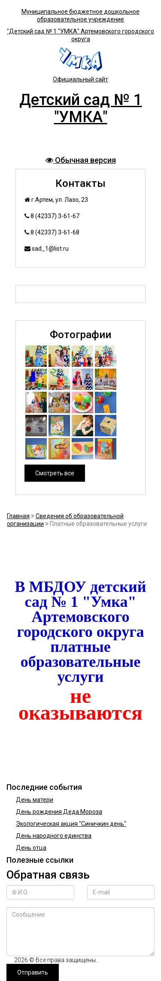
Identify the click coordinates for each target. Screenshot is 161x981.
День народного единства (53, 835)
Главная (18, 516)
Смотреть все (54, 473)
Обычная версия (81, 160)
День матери (34, 799)
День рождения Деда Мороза (59, 811)
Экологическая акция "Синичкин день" (71, 823)
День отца (31, 847)
